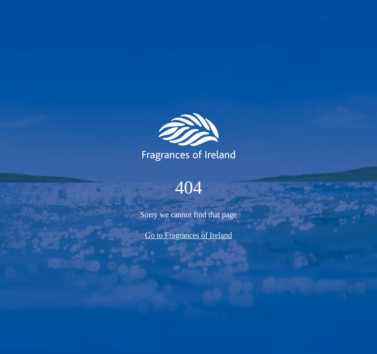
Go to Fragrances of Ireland (188, 235)
